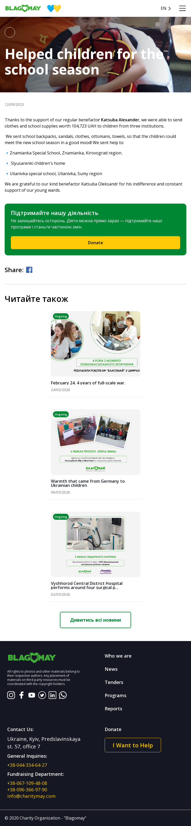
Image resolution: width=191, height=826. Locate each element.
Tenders (114, 682)
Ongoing (61, 316)
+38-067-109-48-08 (27, 783)
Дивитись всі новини (95, 620)
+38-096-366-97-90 (27, 789)
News (111, 669)
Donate (95, 242)
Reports (113, 708)
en (163, 8)
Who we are (118, 656)
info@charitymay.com (31, 796)
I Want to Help (133, 745)
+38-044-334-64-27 (27, 765)
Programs (115, 695)
